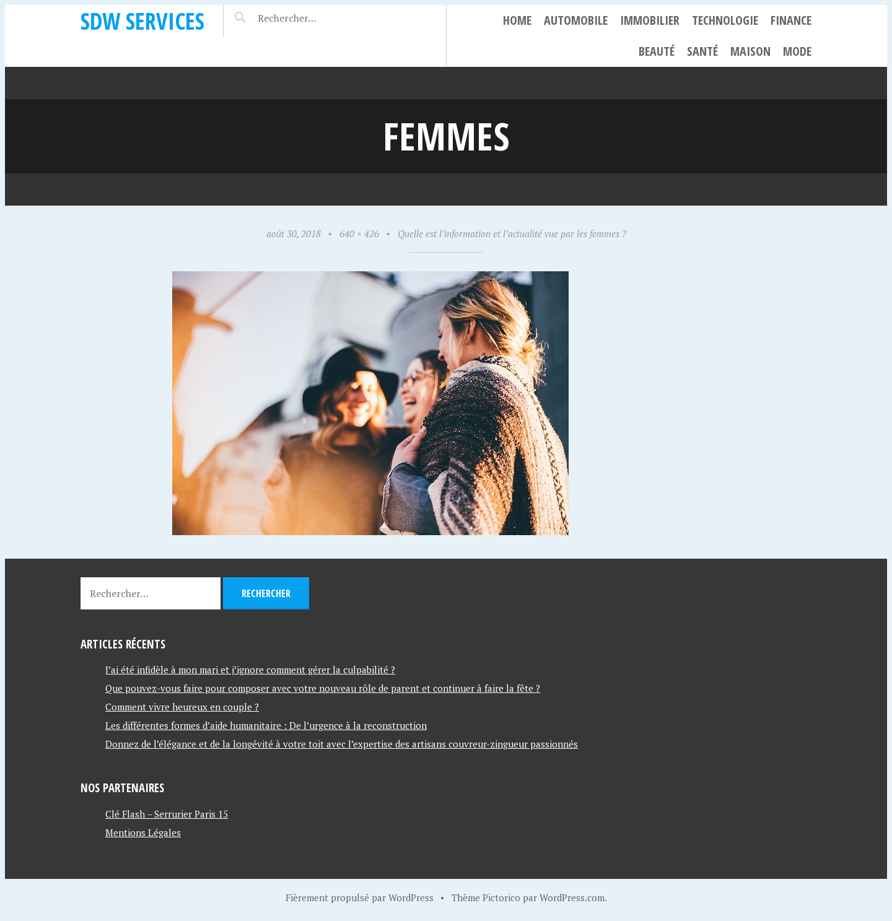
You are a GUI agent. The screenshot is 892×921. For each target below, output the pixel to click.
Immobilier (650, 20)
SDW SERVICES (142, 21)
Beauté (657, 51)
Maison (750, 51)
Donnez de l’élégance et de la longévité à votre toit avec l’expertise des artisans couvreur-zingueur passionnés (341, 744)
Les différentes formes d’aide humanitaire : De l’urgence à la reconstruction (266, 725)
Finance (791, 20)
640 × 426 (359, 233)
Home (517, 20)
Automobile (576, 20)
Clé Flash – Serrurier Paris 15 (166, 814)
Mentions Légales (143, 832)
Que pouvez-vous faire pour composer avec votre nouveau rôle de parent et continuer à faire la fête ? (322, 688)
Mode (797, 51)
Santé (702, 51)
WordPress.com (572, 897)
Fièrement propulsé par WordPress (360, 897)
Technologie (725, 20)
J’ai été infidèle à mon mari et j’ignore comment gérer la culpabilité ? (250, 669)
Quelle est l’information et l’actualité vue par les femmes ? (512, 233)
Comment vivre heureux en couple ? (182, 707)
